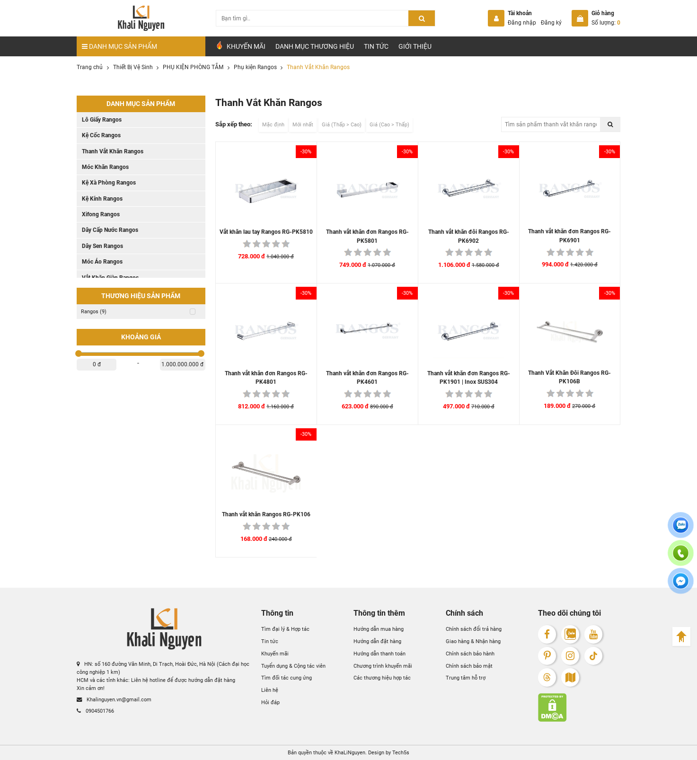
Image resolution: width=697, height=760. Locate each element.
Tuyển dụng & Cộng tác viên (293, 666)
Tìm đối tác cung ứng (286, 677)
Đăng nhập (522, 22)
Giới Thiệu (415, 46)
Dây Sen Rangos (102, 246)
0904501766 (95, 710)
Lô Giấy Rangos (102, 119)
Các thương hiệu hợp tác (382, 677)
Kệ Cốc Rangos (101, 135)
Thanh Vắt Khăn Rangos (112, 151)
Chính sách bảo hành (470, 653)
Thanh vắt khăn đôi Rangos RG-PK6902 (468, 236)
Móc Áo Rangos (102, 261)
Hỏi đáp (270, 702)
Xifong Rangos (101, 214)
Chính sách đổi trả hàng (474, 629)
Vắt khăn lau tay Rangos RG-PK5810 (266, 232)
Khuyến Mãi (240, 45)
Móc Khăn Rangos (105, 167)
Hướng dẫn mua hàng (378, 629)
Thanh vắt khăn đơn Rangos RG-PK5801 (367, 236)
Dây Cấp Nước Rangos (110, 230)
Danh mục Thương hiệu (314, 46)
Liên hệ (269, 690)
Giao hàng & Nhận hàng (473, 641)
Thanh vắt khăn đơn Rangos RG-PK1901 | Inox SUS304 (468, 377)
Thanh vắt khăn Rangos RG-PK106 (266, 514)
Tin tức (376, 46)
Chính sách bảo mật (469, 666)
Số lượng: (605, 22)
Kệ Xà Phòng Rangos (109, 182)
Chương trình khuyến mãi (382, 666)
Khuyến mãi (275, 653)
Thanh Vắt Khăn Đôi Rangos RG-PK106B (569, 377)
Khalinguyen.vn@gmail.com (114, 699)
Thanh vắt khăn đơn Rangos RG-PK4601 (367, 377)
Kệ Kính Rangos (102, 198)
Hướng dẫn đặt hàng (377, 641)
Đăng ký (551, 22)
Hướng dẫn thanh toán (379, 653)
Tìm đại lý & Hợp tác (285, 629)
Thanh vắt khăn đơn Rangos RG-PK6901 (569, 235)
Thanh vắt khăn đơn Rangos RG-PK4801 (266, 377)
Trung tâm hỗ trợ (465, 677)
